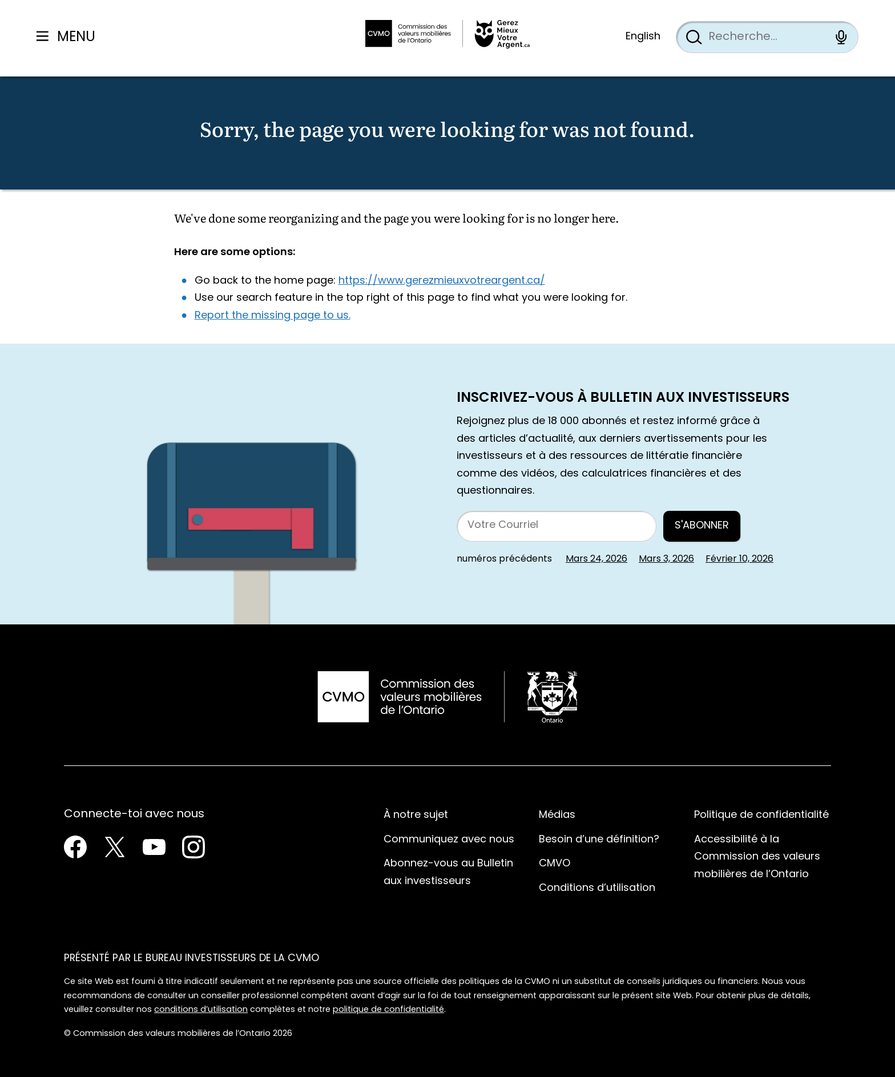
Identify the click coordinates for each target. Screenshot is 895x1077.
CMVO (554, 864)
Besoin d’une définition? (599, 840)
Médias (557, 815)
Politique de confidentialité (761, 815)
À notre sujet (416, 815)
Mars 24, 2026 (596, 559)
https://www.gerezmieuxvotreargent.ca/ (441, 281)
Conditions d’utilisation (597, 888)
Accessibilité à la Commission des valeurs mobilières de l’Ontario (757, 857)
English (643, 37)
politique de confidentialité (388, 1010)
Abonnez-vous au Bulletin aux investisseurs (448, 873)
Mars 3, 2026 (666, 559)
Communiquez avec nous (449, 840)
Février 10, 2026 (739, 559)
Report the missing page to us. (272, 316)
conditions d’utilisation (201, 1010)
